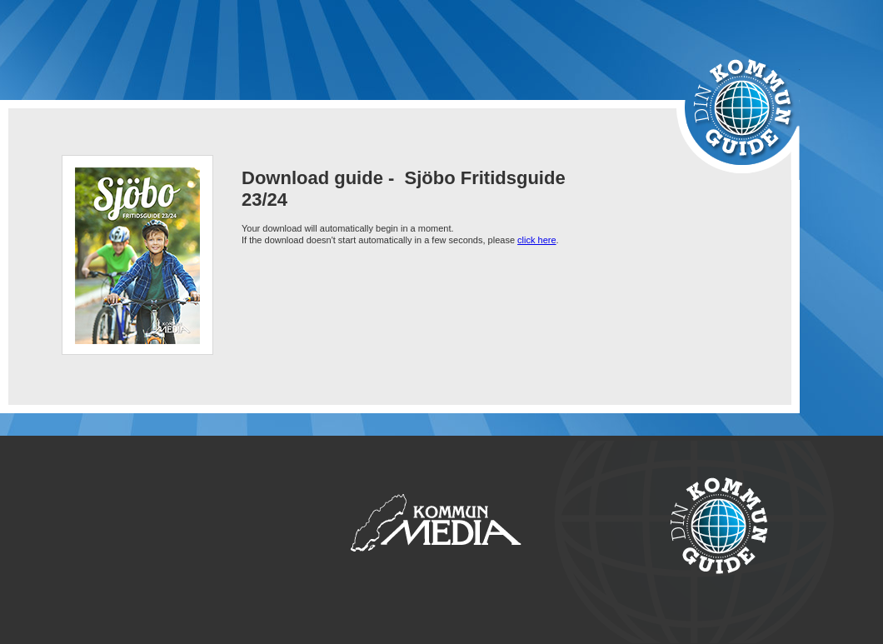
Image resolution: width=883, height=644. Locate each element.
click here (536, 240)
